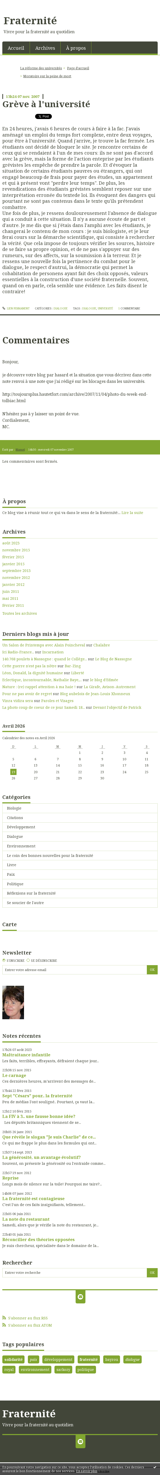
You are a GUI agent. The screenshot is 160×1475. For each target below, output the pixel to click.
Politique (15, 883)
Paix (11, 874)
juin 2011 (10, 591)
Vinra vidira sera (17, 700)
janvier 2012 (13, 584)
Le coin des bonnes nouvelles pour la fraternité (50, 855)
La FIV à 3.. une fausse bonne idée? (38, 1116)
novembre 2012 (16, 577)
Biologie (14, 808)
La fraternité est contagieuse (33, 1198)
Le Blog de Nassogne (113, 658)
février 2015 (13, 557)
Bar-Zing (73, 665)
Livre (11, 864)
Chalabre (101, 645)
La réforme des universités (41, 68)
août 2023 (11, 543)
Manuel (20, 449)
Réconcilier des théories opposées (38, 1239)
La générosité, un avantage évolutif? (41, 1157)
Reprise (10, 1178)
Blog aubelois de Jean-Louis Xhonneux (95, 693)
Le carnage (14, 1075)
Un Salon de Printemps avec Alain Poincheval (43, 645)
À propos (76, 48)
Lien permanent (16, 308)
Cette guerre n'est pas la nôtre (29, 665)
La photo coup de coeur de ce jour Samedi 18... (43, 707)
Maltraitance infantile (26, 1055)
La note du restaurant (26, 1219)
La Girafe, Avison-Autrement (109, 686)
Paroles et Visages (57, 700)
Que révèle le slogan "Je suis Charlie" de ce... (49, 1137)
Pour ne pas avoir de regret (27, 693)
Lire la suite (132, 512)
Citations (15, 817)
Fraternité (30, 20)
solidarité (13, 1359)
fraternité (88, 1359)
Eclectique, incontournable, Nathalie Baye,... (42, 679)
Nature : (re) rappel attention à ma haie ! (39, 686)
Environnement (21, 846)
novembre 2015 (16, 550)
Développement (21, 826)
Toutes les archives (19, 613)
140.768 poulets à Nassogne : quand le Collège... (44, 658)
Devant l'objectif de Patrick (117, 707)
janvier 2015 (13, 564)
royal (9, 1369)
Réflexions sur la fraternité (31, 893)
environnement (35, 1369)
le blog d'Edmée (104, 679)
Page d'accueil (78, 68)
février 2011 (13, 605)
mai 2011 (10, 598)
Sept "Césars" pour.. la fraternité (37, 1096)
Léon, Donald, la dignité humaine (32, 672)
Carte (9, 924)
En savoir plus (86, 1471)
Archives (45, 48)
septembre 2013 (16, 570)
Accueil (16, 48)
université (105, 308)
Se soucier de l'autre (25, 902)
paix (33, 1359)
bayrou (111, 1359)
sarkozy (63, 1369)
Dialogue (61, 308)
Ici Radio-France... (18, 652)
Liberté (77, 672)
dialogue (89, 308)
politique (85, 1369)
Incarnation (53, 652)
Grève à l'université (46, 104)
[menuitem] (16, 47)
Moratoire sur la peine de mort (47, 76)
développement (58, 1359)
